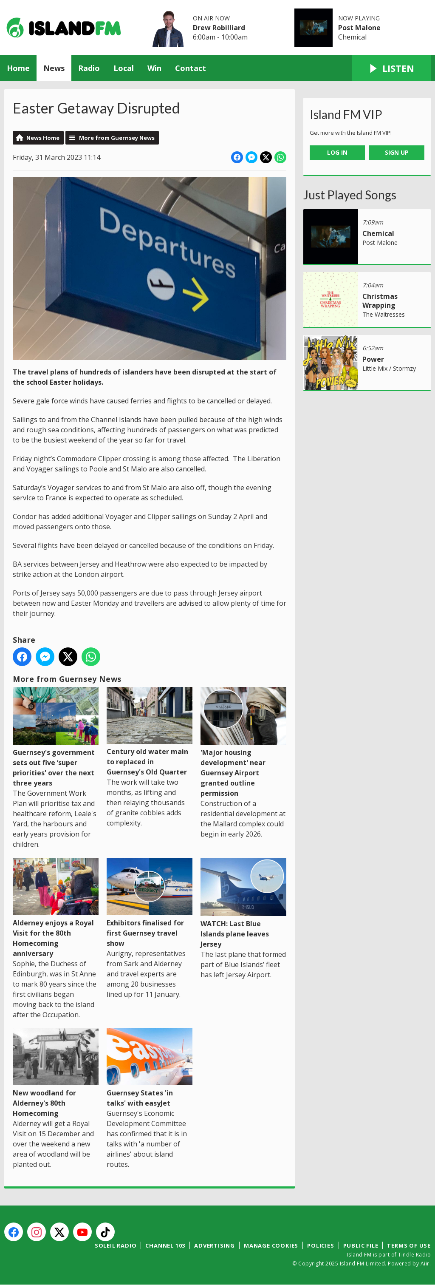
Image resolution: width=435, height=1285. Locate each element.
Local (123, 68)
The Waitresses (383, 314)
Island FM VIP (346, 114)
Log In (337, 152)
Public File (361, 1245)
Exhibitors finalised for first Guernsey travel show (149, 903)
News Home (42, 138)
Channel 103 (165, 1245)
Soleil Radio (116, 1245)
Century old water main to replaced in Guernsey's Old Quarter (149, 732)
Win (154, 68)
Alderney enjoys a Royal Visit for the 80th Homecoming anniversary (56, 908)
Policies (320, 1245)
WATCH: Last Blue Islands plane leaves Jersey (243, 903)
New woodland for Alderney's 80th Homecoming (56, 1073)
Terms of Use (409, 1245)
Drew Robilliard (219, 27)
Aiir (425, 1263)
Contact (190, 68)
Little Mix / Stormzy (389, 368)
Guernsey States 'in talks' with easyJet (149, 1068)
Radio (89, 68)
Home (18, 68)
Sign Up (397, 152)
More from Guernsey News (117, 138)
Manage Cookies (271, 1245)
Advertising (214, 1245)
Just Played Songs (349, 194)
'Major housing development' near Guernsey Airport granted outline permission (243, 742)
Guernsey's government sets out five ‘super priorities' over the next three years (56, 737)
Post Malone (359, 27)
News (54, 68)
